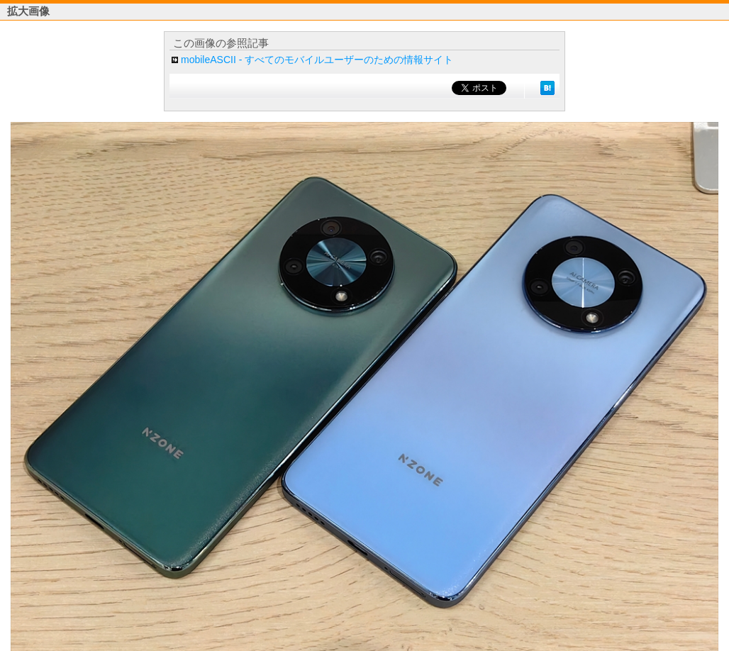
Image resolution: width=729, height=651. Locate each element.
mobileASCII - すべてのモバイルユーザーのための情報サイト (317, 59)
